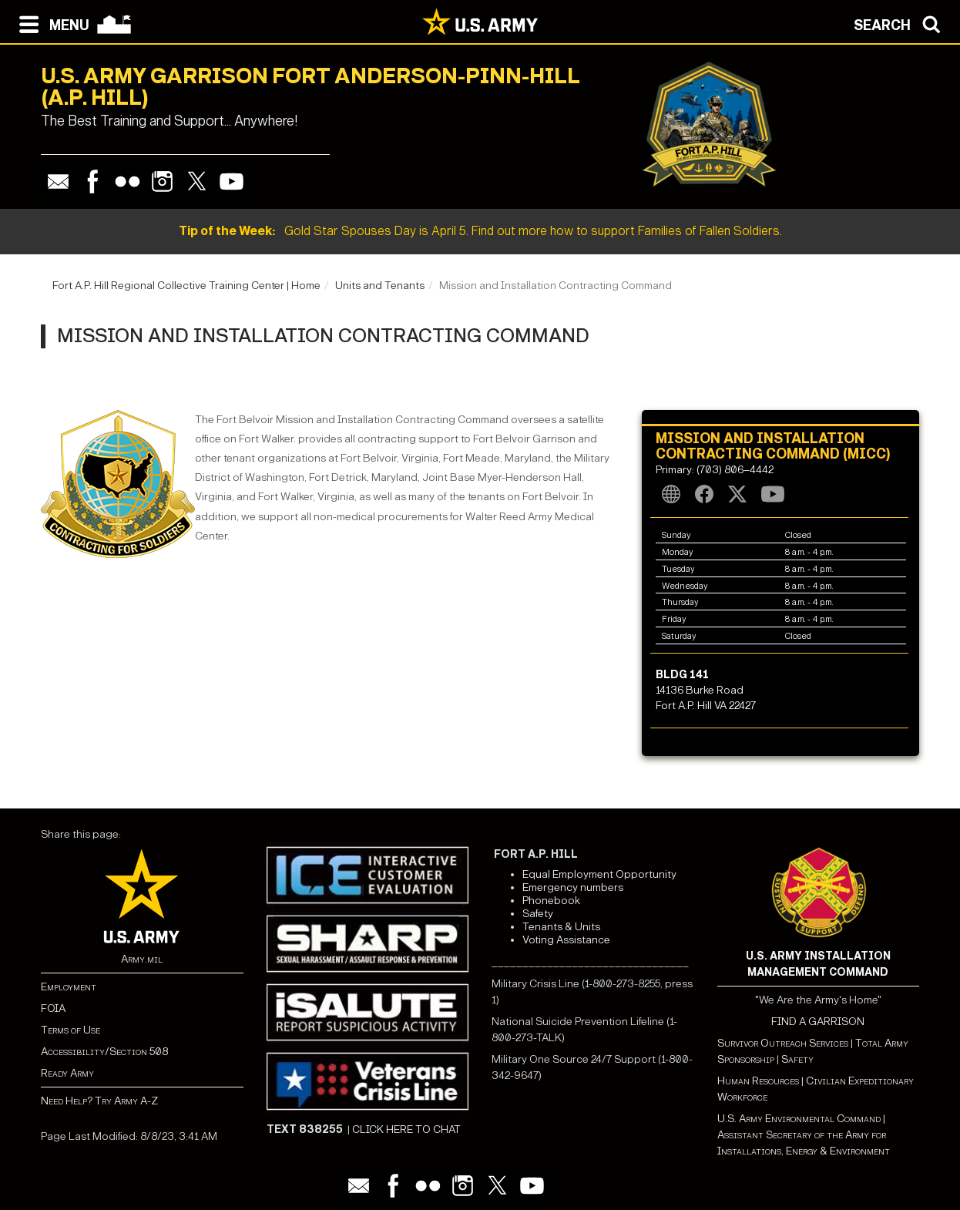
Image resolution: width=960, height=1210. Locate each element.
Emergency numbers (572, 887)
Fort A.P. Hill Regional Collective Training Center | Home (186, 285)
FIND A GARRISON (817, 1021)
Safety (537, 913)
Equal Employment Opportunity (599, 874)
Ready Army (67, 1073)
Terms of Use (70, 1030)
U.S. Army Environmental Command (799, 1118)
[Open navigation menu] (50, 23)
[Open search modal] (901, 23)
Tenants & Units (561, 926)
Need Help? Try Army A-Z (99, 1100)
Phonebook (551, 900)
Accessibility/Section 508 (104, 1051)
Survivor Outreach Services (782, 1043)
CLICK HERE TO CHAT (406, 1129)
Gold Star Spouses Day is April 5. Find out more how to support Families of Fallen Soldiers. (480, 231)
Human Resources (758, 1080)
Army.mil (142, 959)
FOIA (53, 1008)
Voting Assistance (566, 939)
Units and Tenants (380, 285)
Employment (68, 986)
